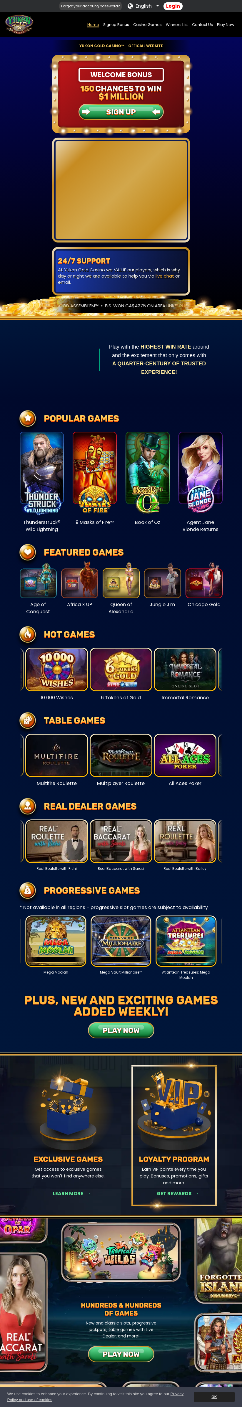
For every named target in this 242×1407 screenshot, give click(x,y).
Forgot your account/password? (90, 6)
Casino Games (147, 24)
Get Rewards (174, 1193)
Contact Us (202, 24)
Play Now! (226, 24)
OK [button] (214, 1397)
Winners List (177, 24)
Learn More (68, 1193)
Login (173, 6)
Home (93, 24)
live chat (165, 276)
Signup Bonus (116, 24)
